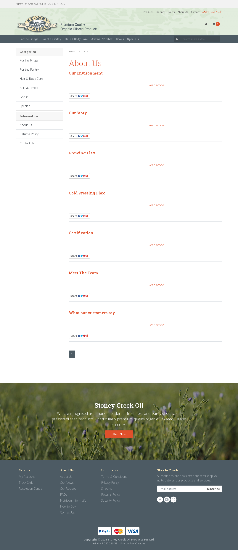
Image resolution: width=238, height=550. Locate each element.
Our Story (78, 112)
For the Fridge (29, 60)
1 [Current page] (72, 354)
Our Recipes (68, 488)
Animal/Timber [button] (101, 39)
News (171, 12)
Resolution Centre (31, 488)
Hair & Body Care (31, 79)
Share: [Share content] (79, 95)
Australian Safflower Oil (29, 4)
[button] (206, 24)
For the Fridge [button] (28, 39)
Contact (195, 12)
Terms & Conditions (114, 477)
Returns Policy (29, 134)
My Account (27, 477)
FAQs (63, 494)
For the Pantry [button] (51, 39)
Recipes (161, 12)
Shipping (106, 488)
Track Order (27, 483)
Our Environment (86, 73)
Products (149, 12)
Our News (67, 483)
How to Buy (68, 506)
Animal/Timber (29, 88)
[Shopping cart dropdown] (216, 24)
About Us (183, 12)
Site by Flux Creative (132, 543)
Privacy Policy (110, 483)
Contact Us (27, 143)
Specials (133, 39)
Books (120, 39)
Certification (81, 232)
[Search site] (177, 39)
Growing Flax (82, 153)
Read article (156, 85)
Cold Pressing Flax (87, 193)
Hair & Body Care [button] (76, 39)
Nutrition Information (74, 500)
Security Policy (110, 500)
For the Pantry (29, 69)
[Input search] (200, 39)
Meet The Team (83, 272)
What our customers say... (93, 312)
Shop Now (119, 434)
